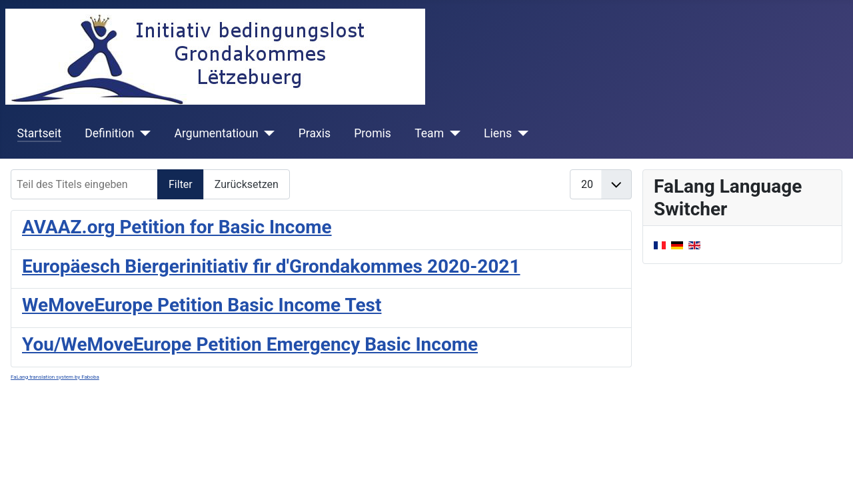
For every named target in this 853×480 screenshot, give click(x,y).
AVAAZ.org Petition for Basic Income (177, 227)
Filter (181, 184)
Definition (109, 133)
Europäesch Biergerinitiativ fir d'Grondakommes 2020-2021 (271, 266)
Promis (372, 133)
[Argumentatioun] (267, 133)
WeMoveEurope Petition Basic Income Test (201, 305)
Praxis (315, 133)
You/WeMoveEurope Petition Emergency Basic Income (250, 344)
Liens (498, 133)
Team (429, 133)
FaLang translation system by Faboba (55, 377)
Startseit (39, 133)
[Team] (452, 133)
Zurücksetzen (247, 184)
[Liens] (520, 133)
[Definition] (143, 133)
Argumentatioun (217, 133)
